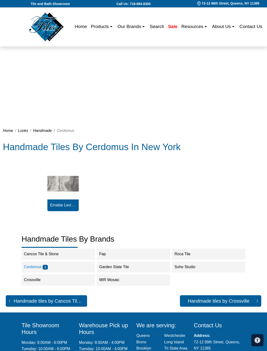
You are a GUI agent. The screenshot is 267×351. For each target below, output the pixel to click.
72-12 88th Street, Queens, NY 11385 (230, 3)
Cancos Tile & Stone (45, 254)
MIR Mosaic (113, 280)
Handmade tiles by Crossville (219, 301)
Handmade (42, 131)
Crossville (36, 280)
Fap (106, 254)
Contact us (250, 26)
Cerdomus (36, 267)
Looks (23, 131)
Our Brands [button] (129, 26)
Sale (173, 26)
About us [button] (222, 26)
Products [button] (100, 26)
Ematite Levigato (63, 205)
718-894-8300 (140, 4)
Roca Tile (185, 254)
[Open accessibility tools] (257, 340)
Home (81, 26)
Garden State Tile (118, 267)
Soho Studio (187, 267)
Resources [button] (193, 26)
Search (157, 26)
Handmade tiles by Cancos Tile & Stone (50, 301)
